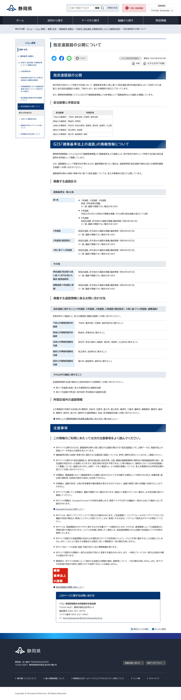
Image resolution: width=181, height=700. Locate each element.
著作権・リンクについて (26, 678)
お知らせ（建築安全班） (29, 119)
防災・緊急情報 (137, 8)
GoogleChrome (70, 509)
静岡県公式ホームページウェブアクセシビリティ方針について (98, 678)
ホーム (20, 20)
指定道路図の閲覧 (70, 587)
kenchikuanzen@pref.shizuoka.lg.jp (82, 618)
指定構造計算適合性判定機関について (31, 99)
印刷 (138, 63)
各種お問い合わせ (132, 663)
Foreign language (160, 10)
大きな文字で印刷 (156, 63)
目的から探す (55, 20)
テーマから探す (90, 20)
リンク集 (136, 678)
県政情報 (161, 20)
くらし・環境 (40, 29)
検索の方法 (112, 8)
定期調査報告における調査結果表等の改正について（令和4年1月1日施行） (32, 89)
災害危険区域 (26, 71)
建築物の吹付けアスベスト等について (32, 127)
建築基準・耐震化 (66, 29)
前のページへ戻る (141, 629)
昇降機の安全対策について (30, 134)
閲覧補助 (162, 6)
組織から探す (125, 20)
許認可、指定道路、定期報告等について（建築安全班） (98, 29)
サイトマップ (154, 678)
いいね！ (82, 58)
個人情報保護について (55, 678)
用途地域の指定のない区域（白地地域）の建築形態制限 (32, 79)
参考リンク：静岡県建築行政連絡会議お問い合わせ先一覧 (87, 419)
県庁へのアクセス (154, 663)
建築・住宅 (52, 29)
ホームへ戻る (160, 629)
